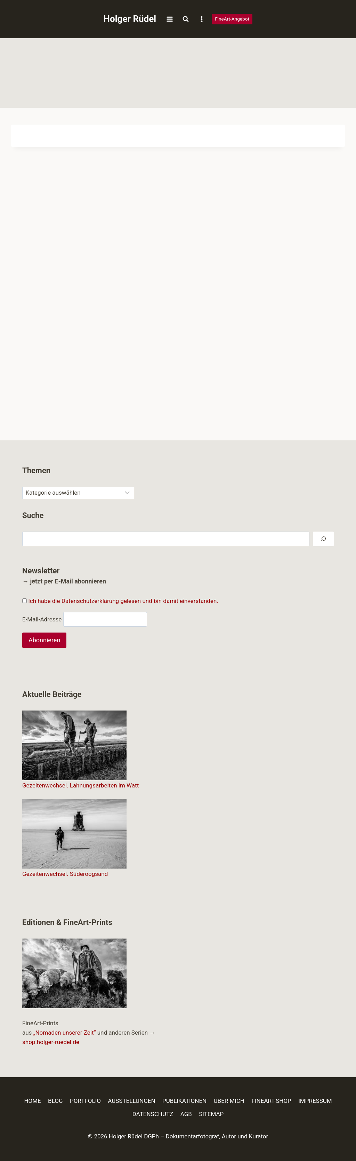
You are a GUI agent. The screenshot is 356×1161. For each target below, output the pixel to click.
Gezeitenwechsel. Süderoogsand (65, 873)
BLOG (55, 1100)
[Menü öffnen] (169, 19)
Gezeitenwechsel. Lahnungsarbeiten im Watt (80, 785)
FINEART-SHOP (271, 1100)
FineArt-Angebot (232, 19)
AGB (186, 1114)
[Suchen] (323, 539)
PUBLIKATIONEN (184, 1100)
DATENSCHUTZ (152, 1114)
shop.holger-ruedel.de (50, 1041)
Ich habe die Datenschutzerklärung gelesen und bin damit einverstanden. (123, 600)
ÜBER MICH (229, 1100)
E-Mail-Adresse (42, 618)
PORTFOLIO (85, 1100)
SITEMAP (211, 1114)
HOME (32, 1100)
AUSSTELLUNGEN (131, 1100)
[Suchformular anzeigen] (185, 19)
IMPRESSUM (315, 1100)
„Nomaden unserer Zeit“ (64, 1032)
